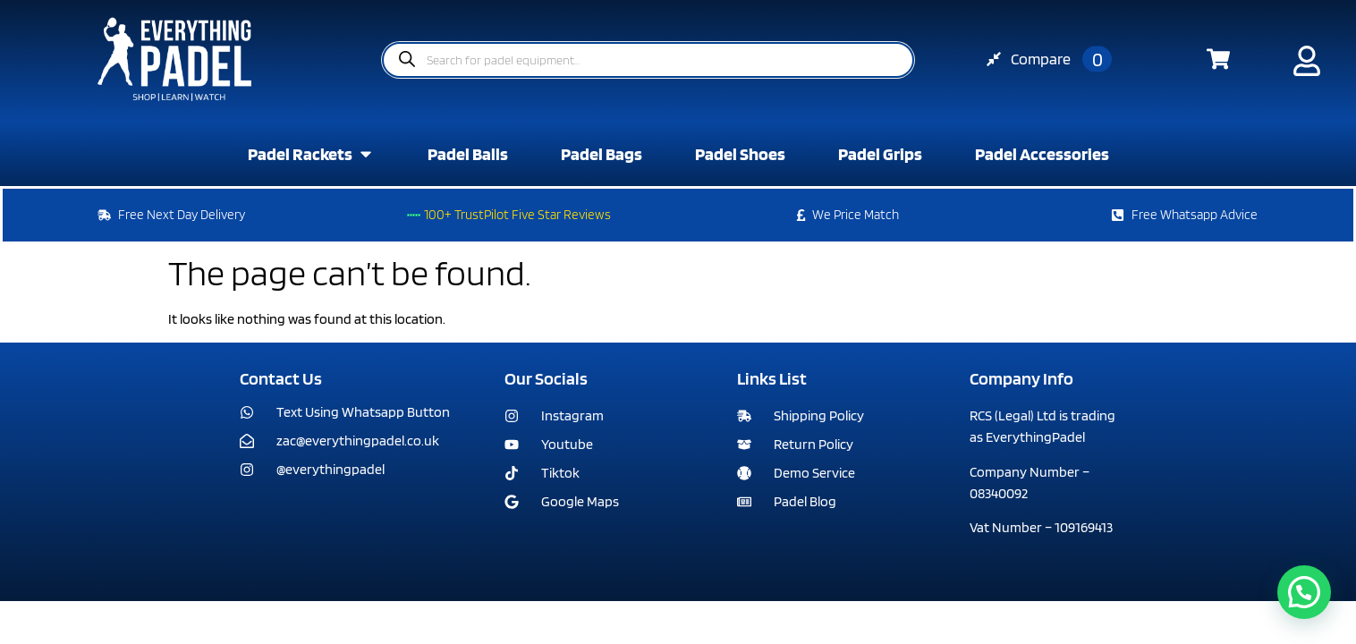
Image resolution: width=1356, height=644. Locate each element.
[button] (1304, 592)
